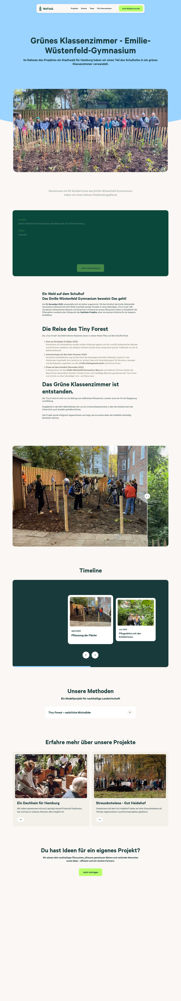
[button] (90, 712)
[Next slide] (95, 655)
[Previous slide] (86, 655)
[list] (90, 619)
